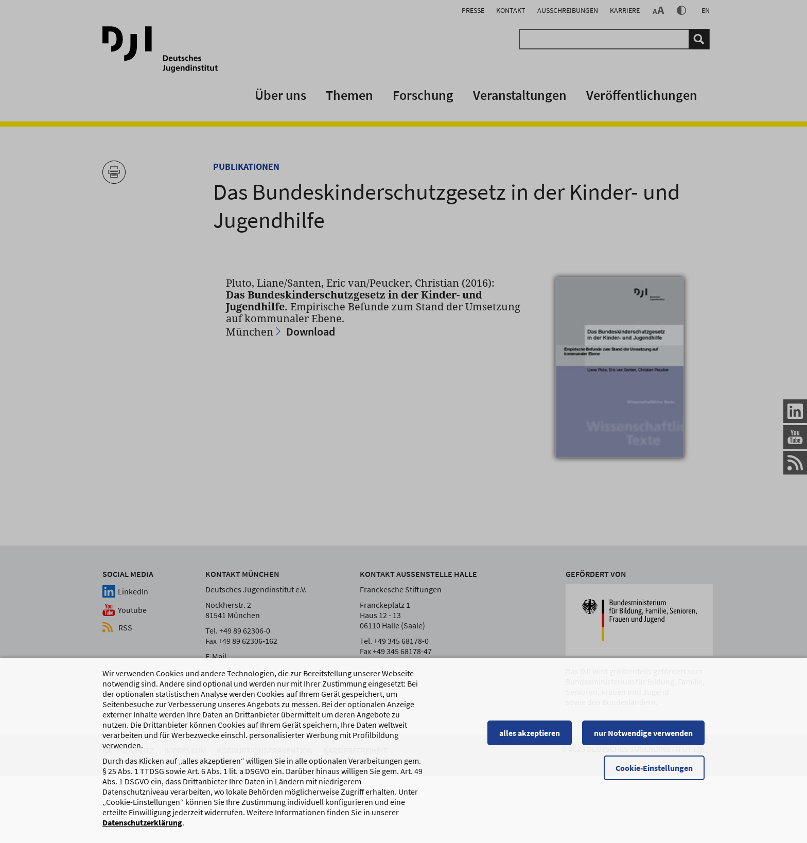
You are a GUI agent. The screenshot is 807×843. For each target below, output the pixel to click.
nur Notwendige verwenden (643, 737)
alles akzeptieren (529, 737)
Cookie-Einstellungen (654, 772)
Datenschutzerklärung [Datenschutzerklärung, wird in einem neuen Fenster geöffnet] (142, 827)
